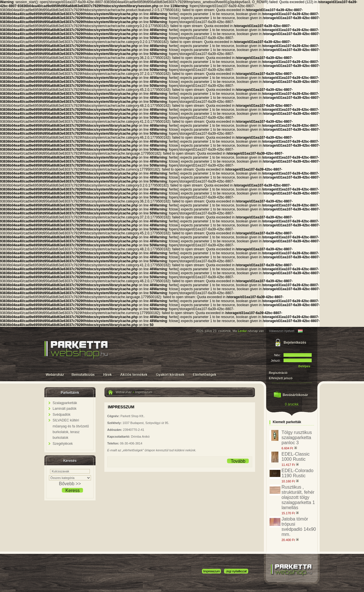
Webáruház (124, 392)
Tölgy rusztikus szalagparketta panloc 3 (297, 437)
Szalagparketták (65, 403)
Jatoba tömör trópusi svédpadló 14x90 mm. (299, 527)
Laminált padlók (64, 409)
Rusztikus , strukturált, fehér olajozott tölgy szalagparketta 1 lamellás (298, 497)
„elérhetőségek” (133, 450)
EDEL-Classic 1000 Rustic (296, 457)
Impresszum (143, 392)
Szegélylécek (63, 444)
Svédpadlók (62, 415)
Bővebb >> (70, 483)
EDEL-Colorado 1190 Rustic (297, 473)
